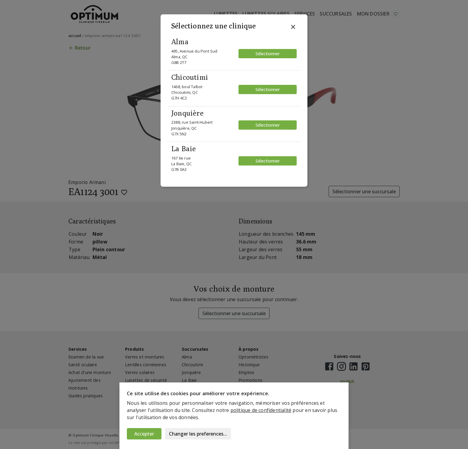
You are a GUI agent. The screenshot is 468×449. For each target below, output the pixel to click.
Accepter (144, 433)
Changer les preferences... (198, 433)
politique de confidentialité (261, 410)
